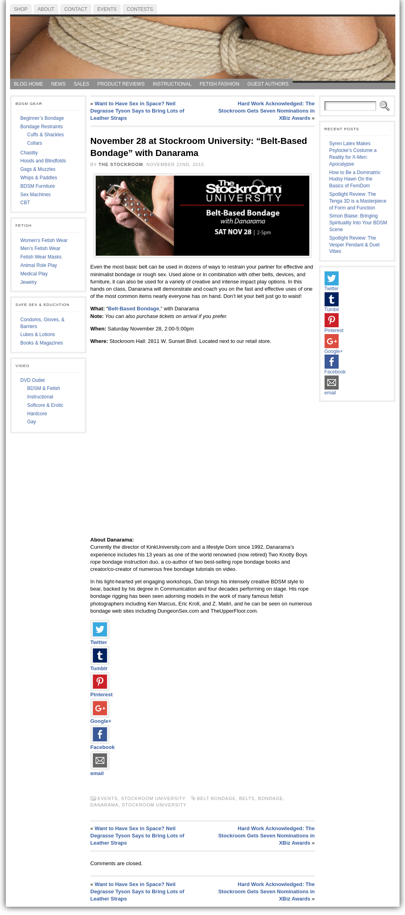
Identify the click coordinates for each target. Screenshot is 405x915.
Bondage (270, 798)
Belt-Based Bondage (133, 309)
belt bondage (216, 798)
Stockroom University (153, 798)
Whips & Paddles (39, 178)
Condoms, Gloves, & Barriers (43, 323)
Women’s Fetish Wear (44, 240)
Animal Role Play (39, 265)
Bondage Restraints (42, 126)
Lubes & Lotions (38, 334)
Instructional (40, 397)
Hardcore (37, 413)
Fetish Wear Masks (41, 257)
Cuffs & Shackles (45, 134)
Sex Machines (36, 194)
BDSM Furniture (38, 186)
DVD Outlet (33, 380)
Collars (34, 143)
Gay (31, 422)
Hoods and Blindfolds (43, 161)
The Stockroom (121, 164)
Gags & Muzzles (38, 169)
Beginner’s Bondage (42, 118)
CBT (25, 202)
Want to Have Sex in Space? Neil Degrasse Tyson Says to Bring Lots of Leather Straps (137, 111)
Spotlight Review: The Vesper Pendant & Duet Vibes (354, 244)
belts (247, 798)
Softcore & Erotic (45, 405)
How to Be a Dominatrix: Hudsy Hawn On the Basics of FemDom (355, 179)
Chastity (29, 153)
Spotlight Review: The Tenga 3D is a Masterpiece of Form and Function (357, 201)
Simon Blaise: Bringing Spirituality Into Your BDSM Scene (358, 222)
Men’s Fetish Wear (41, 248)
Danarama (104, 804)
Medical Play (34, 274)
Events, (109, 798)
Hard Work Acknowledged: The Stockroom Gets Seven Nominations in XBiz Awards (266, 111)
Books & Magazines (42, 343)
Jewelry (29, 282)
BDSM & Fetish (43, 388)
